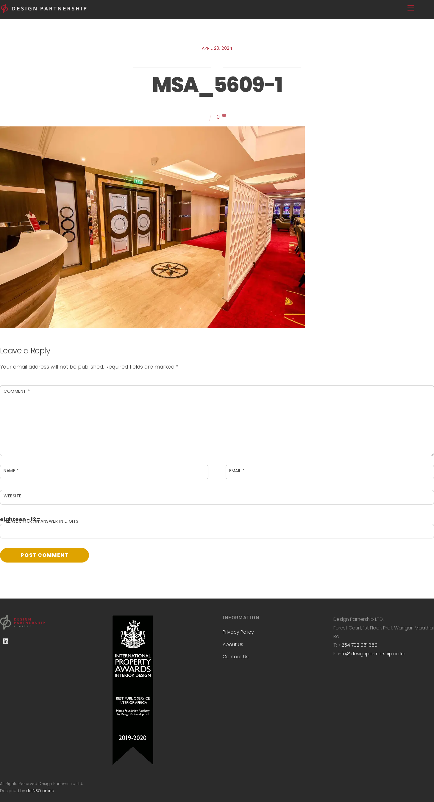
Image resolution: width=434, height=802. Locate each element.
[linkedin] (6, 641)
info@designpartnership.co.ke (371, 653)
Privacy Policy (238, 632)
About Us (233, 644)
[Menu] (411, 8)
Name (11, 471)
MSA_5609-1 (217, 84)
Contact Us (236, 656)
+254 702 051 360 (357, 645)
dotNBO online (40, 791)
